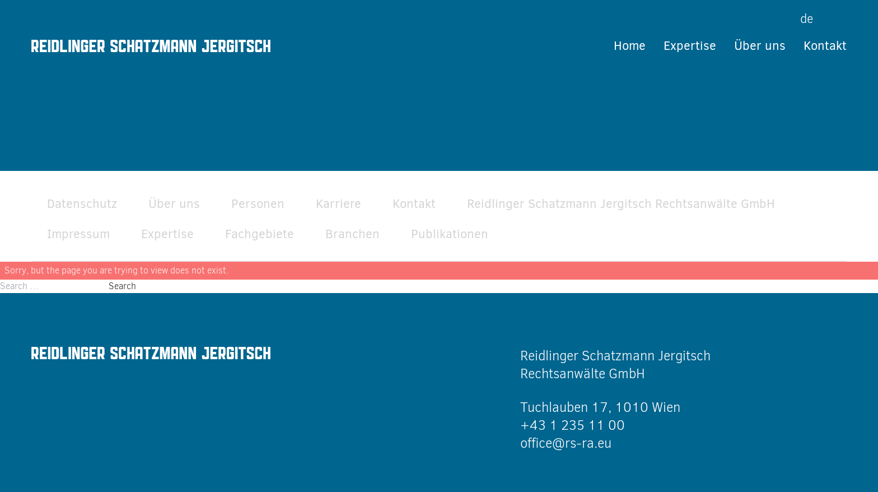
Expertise (690, 46)
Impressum (78, 234)
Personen (257, 204)
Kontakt (825, 46)
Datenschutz (82, 204)
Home (630, 46)
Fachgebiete (259, 234)
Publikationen (449, 234)
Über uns (760, 46)
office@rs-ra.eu (565, 443)
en (840, 19)
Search (122, 286)
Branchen (352, 234)
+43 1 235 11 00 (572, 425)
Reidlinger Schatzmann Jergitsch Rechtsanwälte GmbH (621, 204)
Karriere (338, 204)
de (806, 19)
